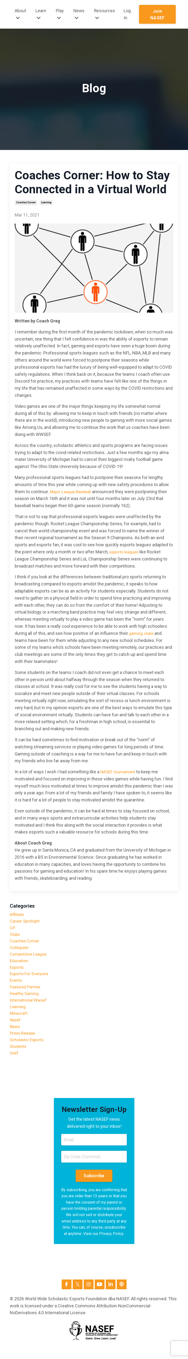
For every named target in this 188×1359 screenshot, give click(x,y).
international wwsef (29, 1006)
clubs (15, 935)
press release (24, 1041)
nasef (16, 1027)
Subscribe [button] (93, 1186)
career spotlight (25, 921)
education (19, 964)
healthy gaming (25, 999)
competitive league (29, 956)
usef (14, 1062)
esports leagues (125, 551)
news (15, 1034)
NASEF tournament (118, 771)
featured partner (26, 992)
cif (12, 928)
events (16, 985)
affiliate (17, 914)
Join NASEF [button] (158, 14)
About (20, 14)
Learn (40, 14)
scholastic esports (28, 1048)
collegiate (19, 949)
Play (60, 14)
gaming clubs (142, 633)
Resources (105, 14)
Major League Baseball (72, 491)
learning (46, 202)
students (19, 1055)
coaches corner (26, 202)
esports (17, 970)
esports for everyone (30, 978)
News (79, 14)
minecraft (19, 1020)
